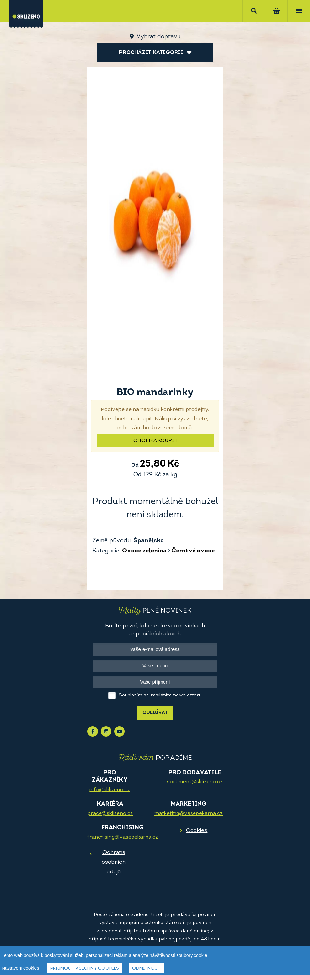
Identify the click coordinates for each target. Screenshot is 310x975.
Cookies (196, 830)
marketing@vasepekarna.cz (188, 813)
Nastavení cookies (20, 968)
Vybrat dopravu (158, 37)
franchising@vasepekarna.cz (122, 837)
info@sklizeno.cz (109, 789)
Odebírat (155, 713)
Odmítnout (146, 969)
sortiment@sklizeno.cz (195, 782)
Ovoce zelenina (144, 551)
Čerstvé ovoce (193, 551)
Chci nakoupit (155, 440)
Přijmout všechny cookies (84, 969)
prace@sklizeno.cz (110, 813)
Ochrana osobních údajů (114, 862)
